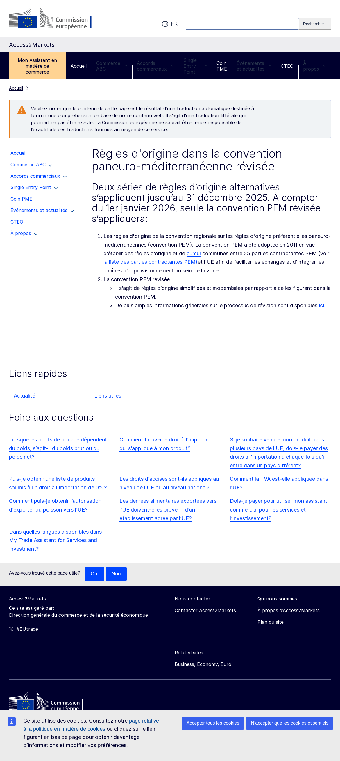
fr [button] (170, 23)
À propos (314, 66)
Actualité (24, 396)
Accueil (79, 66)
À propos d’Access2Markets (288, 611)
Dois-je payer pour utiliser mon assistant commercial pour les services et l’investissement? (278, 509)
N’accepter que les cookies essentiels (289, 723)
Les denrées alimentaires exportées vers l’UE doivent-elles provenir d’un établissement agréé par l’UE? (167, 509)
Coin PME (221, 66)
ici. (322, 305)
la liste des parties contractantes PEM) (150, 262)
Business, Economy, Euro (203, 664)
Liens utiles (107, 396)
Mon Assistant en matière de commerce (37, 66)
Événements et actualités (254, 66)
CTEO (287, 66)
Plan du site (270, 622)
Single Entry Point (195, 66)
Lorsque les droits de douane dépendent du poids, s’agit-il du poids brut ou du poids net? (58, 448)
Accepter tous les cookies (213, 723)
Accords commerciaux (155, 66)
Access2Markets (27, 599)
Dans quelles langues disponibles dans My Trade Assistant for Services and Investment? (55, 540)
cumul (194, 253)
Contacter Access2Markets (205, 611)
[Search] (315, 24)
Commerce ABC (111, 66)
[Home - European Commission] (51, 703)
